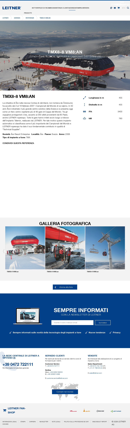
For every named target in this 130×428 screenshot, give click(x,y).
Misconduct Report (99, 421)
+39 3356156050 (56, 372)
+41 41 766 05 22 (96, 368)
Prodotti (29, 6)
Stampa (89, 6)
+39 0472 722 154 (96, 366)
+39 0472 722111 (18, 364)
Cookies (5, 424)
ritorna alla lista (66, 287)
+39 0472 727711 (53, 366)
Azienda (81, 6)
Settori (38, 6)
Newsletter (44, 421)
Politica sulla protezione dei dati (76, 421)
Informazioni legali (10, 421)
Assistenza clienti (68, 6)
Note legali (56, 421)
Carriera (98, 6)
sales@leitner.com (95, 373)
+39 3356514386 (53, 374)
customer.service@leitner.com (57, 378)
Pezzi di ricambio (50, 6)
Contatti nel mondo (65, 392)
